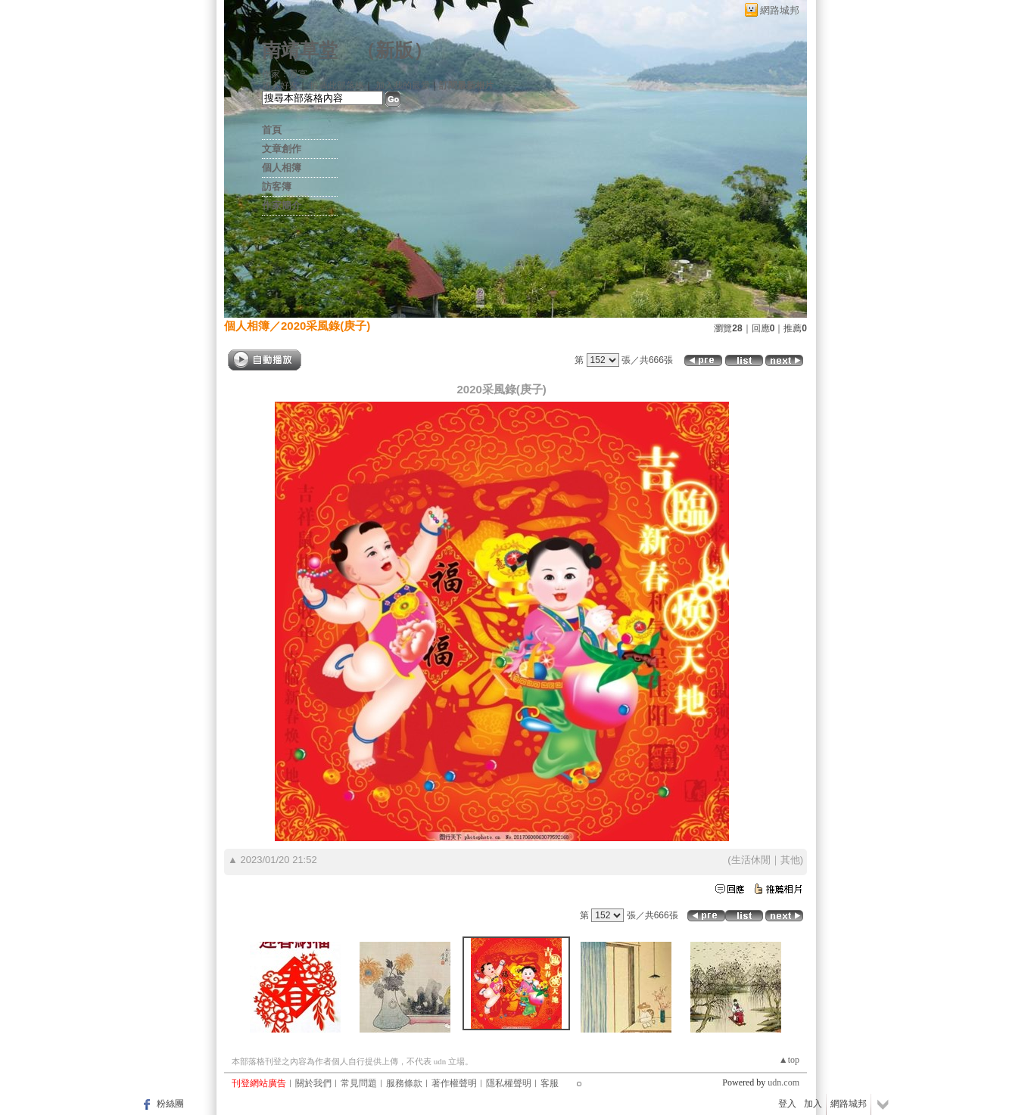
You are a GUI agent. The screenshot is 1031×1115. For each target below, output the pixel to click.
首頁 (272, 129)
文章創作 (281, 148)
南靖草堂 (300, 50)
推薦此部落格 (337, 85)
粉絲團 (170, 1103)
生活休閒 (751, 859)
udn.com (783, 1082)
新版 (394, 50)
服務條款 (404, 1083)
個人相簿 (281, 167)
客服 (549, 1083)
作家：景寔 (284, 74)
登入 (787, 1103)
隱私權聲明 (508, 1083)
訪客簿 (276, 186)
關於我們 (313, 1083)
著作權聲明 (454, 1083)
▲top (789, 1059)
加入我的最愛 (402, 85)
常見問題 (359, 1083)
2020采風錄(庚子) (325, 325)
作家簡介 (281, 205)
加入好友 (280, 85)
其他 (790, 859)
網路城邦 (779, 10)
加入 (813, 1103)
